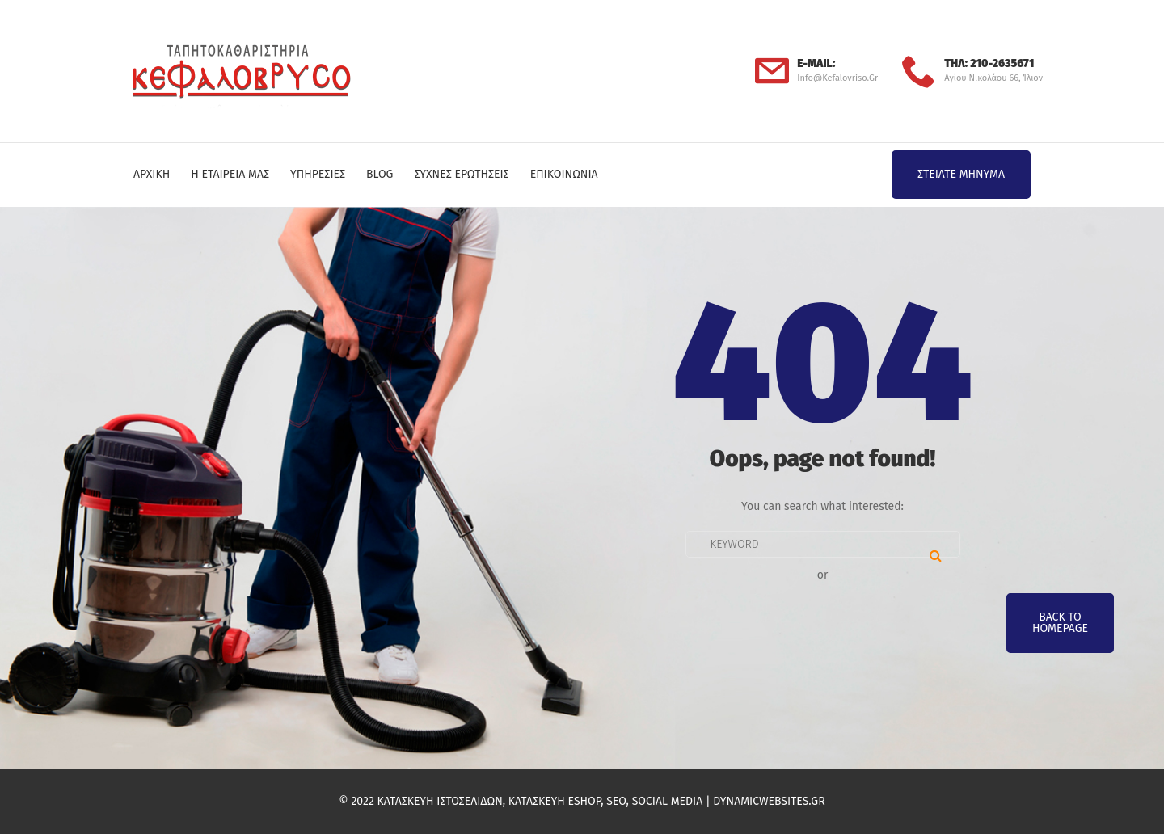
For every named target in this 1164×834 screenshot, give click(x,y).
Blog (379, 174)
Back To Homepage (1060, 622)
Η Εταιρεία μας (230, 174)
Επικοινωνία (564, 174)
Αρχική (151, 174)
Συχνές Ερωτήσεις (461, 174)
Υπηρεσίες (317, 174)
